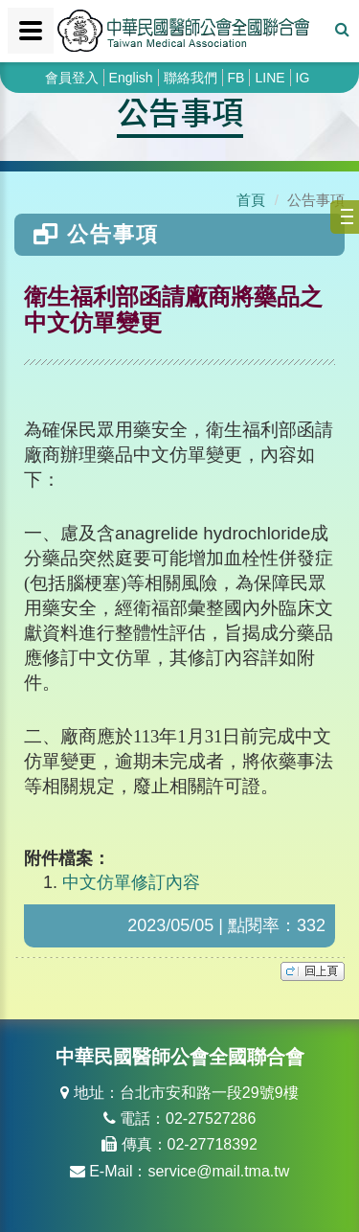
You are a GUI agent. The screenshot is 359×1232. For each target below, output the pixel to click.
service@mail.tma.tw (218, 1171)
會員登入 (72, 77)
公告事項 (180, 111)
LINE (269, 77)
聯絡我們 (190, 77)
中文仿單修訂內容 (131, 882)
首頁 (250, 200)
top (312, 971)
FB (236, 77)
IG (303, 77)
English (131, 77)
